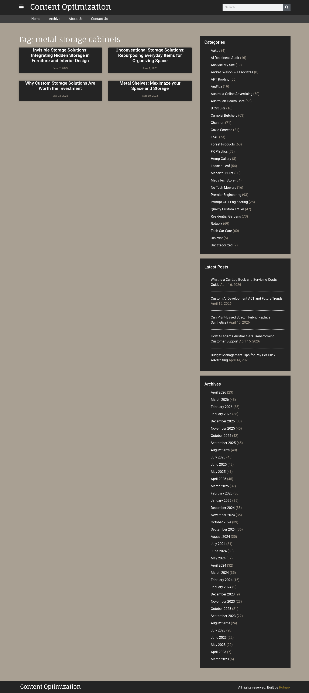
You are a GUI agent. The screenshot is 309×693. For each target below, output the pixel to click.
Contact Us (99, 19)
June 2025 (219, 464)
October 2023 (221, 609)
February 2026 (222, 407)
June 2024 (219, 551)
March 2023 (220, 659)
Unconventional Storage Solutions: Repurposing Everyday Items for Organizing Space (150, 55)
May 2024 (218, 558)
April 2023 (218, 652)
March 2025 (220, 486)
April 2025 (218, 479)
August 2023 (220, 623)
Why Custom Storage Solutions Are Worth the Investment (60, 86)
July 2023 (218, 630)
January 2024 (221, 587)
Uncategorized (222, 245)
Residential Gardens (226, 216)
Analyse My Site (223, 65)
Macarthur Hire (222, 173)
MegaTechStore (223, 180)
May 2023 (218, 645)
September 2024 (223, 529)
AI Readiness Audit (225, 58)
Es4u (214, 137)
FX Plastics (219, 151)
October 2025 (221, 436)
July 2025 (218, 457)
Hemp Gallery (221, 159)
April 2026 (218, 392)
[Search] (287, 7)
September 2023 (223, 616)
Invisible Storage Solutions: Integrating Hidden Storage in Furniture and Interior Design (60, 55)
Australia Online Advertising (232, 94)
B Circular (218, 108)
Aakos (215, 51)
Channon (217, 123)
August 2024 (220, 537)
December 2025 (223, 421)
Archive (54, 19)
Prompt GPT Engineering (229, 202)
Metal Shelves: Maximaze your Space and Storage (150, 86)
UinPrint (217, 238)
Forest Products (223, 144)
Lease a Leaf (220, 166)
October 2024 (221, 522)
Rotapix (216, 224)
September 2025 (223, 443)
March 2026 (220, 400)
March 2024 (220, 573)
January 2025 (221, 501)
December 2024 (223, 508)
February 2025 (222, 493)
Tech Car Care (221, 231)
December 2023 (223, 594)
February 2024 (222, 580)
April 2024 (218, 565)
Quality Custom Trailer (227, 209)
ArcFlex (216, 87)
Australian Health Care (228, 101)
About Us (75, 19)
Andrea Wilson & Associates (232, 72)
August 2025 (220, 450)
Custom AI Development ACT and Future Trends (247, 298)
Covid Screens (221, 130)
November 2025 (223, 428)
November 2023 (223, 601)
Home (36, 19)
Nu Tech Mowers (223, 188)
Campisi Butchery (224, 115)
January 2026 (221, 414)
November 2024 (223, 515)
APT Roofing (220, 79)
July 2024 (218, 544)
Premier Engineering (226, 195)
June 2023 (219, 638)
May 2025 (218, 472)
